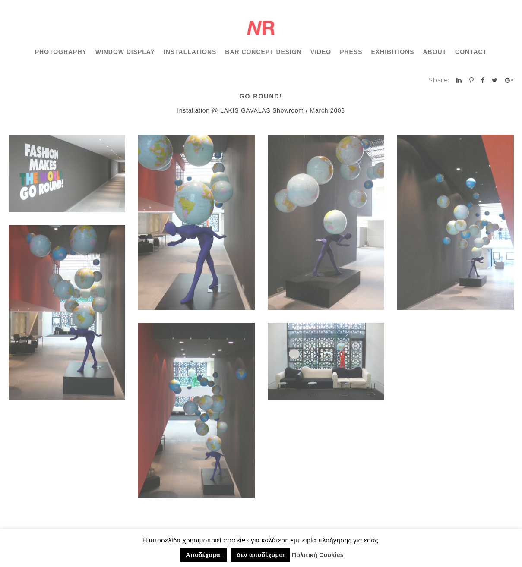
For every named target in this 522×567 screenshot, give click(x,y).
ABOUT (435, 51)
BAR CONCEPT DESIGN (263, 51)
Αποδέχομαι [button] (204, 554)
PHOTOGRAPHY (61, 51)
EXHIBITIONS (392, 51)
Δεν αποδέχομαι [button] (260, 554)
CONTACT (471, 51)
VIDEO (320, 51)
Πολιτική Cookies (318, 554)
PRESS (351, 51)
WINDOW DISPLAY (125, 51)
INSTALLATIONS (190, 51)
